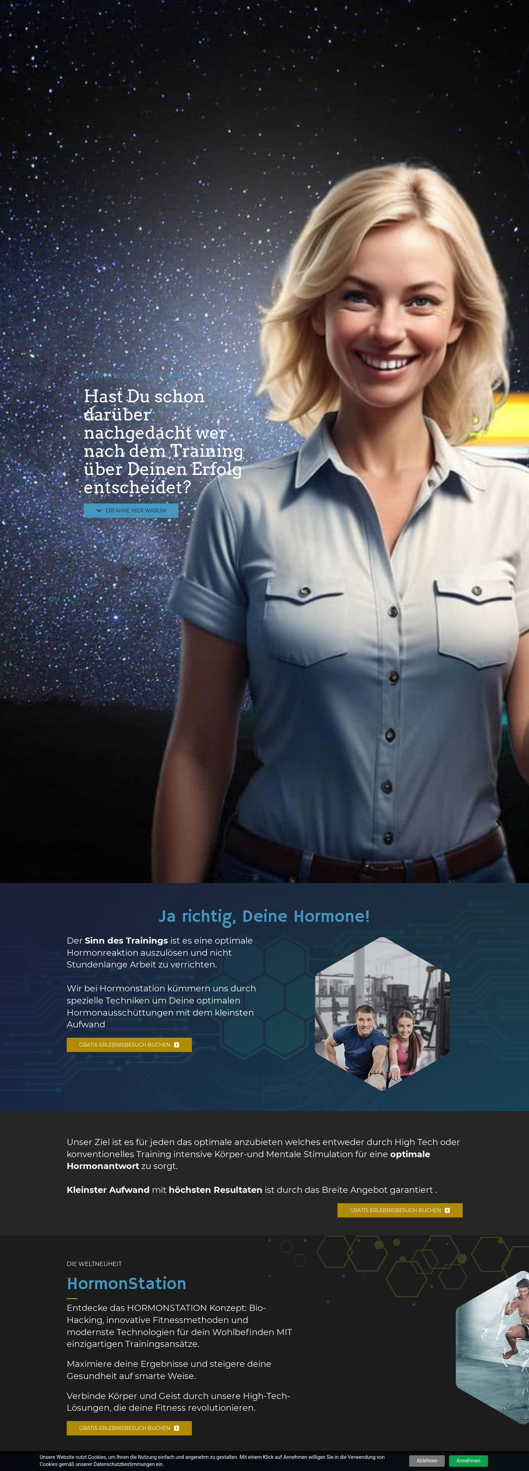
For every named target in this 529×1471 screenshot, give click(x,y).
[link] (383, 938)
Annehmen (468, 1461)
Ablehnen (427, 1461)
